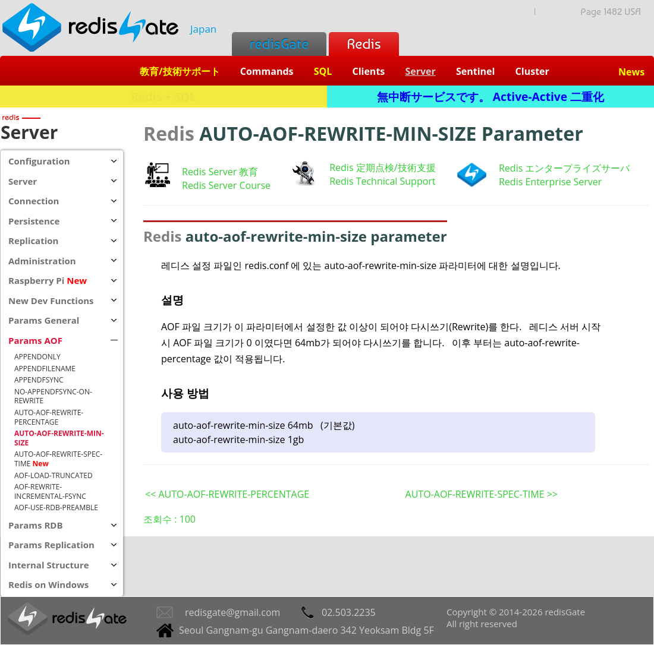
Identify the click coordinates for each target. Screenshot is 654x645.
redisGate (279, 43)
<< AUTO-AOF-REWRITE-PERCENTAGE (227, 494)
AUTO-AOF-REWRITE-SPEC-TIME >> (481, 494)
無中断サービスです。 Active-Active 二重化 (490, 96)
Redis (364, 43)
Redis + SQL (163, 96)
